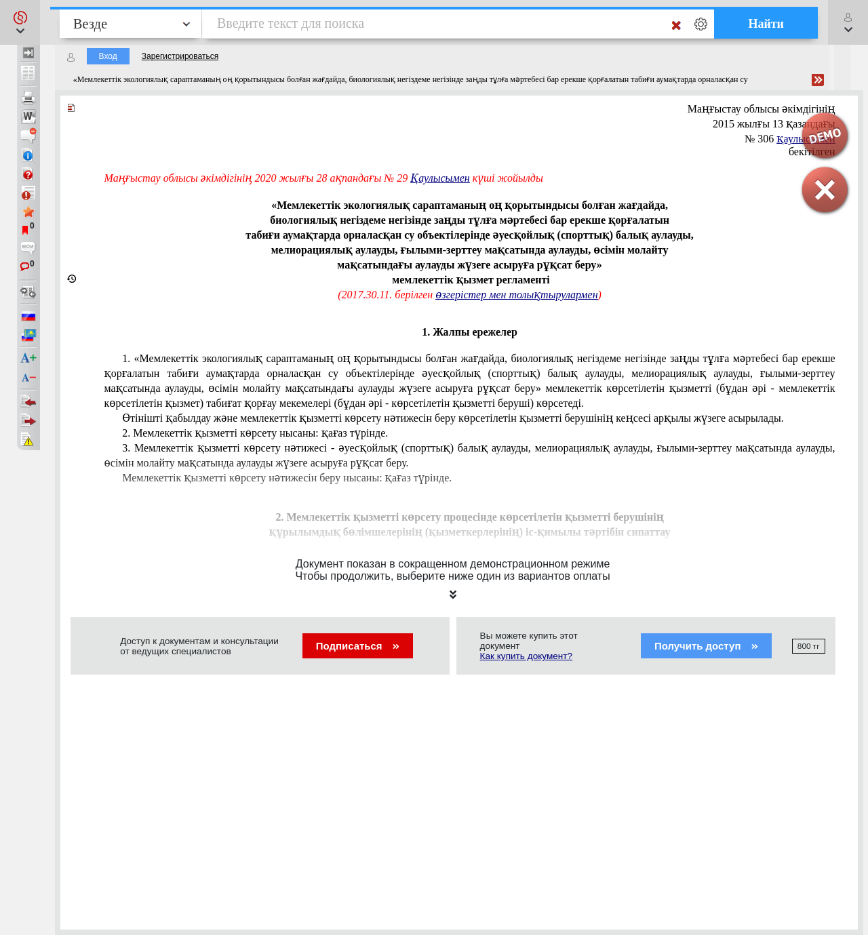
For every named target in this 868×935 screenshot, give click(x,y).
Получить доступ (706, 646)
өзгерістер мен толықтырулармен (516, 294)
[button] (20, 22)
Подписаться (357, 646)
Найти (766, 24)
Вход (108, 56)
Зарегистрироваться (180, 56)
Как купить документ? (526, 656)
